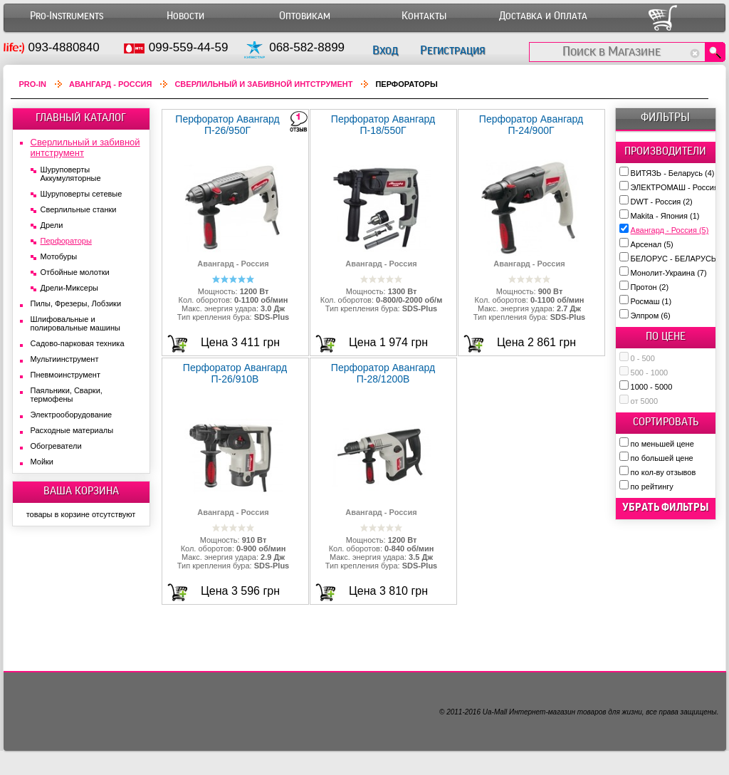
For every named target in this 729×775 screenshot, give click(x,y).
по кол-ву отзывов (663, 472)
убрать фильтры (665, 507)
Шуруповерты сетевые (81, 193)
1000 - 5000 (652, 387)
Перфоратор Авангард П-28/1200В (383, 373)
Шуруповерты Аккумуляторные (71, 173)
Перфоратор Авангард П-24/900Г (531, 124)
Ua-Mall (495, 712)
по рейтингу (652, 486)
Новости (185, 16)
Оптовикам (304, 16)
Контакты (424, 16)
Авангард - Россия (670, 230)
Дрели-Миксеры (69, 288)
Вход (385, 50)
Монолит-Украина (669, 273)
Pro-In (33, 84)
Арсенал (652, 244)
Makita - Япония (665, 216)
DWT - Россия (662, 201)
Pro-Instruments (66, 16)
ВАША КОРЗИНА (81, 490)
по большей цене (662, 458)
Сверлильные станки (79, 209)
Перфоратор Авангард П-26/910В (235, 373)
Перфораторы (66, 240)
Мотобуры (59, 256)
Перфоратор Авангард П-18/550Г (383, 124)
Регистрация (452, 50)
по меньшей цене (662, 443)
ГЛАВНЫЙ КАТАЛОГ (81, 117)
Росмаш (651, 301)
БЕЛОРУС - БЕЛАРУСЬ (679, 258)
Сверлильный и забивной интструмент (263, 84)
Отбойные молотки (75, 272)
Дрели (52, 225)
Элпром (651, 315)
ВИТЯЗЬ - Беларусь (673, 173)
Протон (650, 287)
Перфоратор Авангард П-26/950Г (227, 124)
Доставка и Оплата (543, 16)
